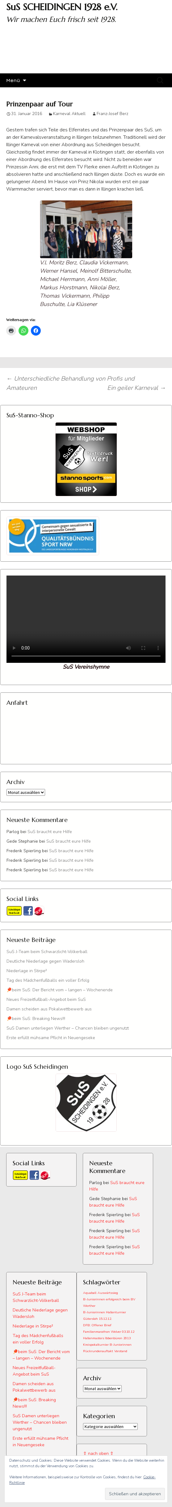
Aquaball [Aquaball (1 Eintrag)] (89, 1292)
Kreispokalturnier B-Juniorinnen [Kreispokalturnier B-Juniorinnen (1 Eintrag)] (107, 1344)
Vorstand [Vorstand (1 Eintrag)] (120, 1351)
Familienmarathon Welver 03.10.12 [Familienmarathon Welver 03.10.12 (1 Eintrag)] (108, 1331)
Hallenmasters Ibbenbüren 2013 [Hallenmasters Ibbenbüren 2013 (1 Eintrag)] (107, 1338)
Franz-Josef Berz (112, 114)
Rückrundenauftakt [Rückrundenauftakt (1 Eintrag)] (98, 1351)
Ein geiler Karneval (136, 388)
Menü (13, 80)
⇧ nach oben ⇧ (98, 1453)
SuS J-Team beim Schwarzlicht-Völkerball (46, 952)
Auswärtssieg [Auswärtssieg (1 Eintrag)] (108, 1292)
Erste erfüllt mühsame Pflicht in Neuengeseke (50, 1038)
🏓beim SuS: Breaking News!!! (35, 1019)
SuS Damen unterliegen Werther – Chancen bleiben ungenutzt (67, 1028)
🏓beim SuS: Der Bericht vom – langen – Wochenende (59, 990)
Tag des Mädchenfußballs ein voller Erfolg (47, 980)
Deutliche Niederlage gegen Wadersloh (45, 961)
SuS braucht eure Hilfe (49, 832)
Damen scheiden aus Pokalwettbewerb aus (49, 1009)
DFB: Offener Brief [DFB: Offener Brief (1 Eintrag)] (97, 1325)
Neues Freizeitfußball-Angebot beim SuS (46, 999)
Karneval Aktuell (69, 114)
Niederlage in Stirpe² (26, 971)
